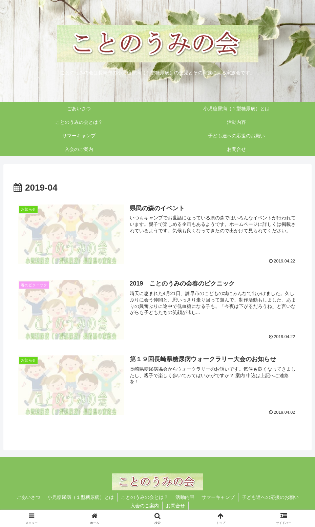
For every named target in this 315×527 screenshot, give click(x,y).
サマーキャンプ (218, 497)
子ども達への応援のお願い (270, 497)
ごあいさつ (28, 497)
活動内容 (184, 497)
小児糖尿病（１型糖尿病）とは (80, 497)
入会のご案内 (144, 505)
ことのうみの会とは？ (144, 497)
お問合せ (175, 505)
